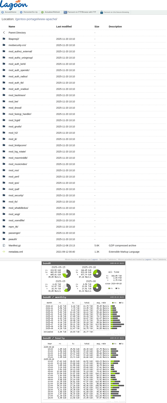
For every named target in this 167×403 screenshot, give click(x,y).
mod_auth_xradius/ (19, 89)
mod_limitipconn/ (17, 145)
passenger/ (14, 233)
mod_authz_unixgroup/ (21, 57)
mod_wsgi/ (14, 214)
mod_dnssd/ (15, 107)
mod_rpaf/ (14, 189)
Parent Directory (17, 32)
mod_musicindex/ (18, 164)
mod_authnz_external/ (20, 51)
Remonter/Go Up (30, 12)
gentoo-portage (26, 19)
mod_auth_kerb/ (17, 64)
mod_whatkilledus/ (18, 208)
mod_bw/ (13, 101)
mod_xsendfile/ (17, 220)
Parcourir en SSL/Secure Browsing (116, 12)
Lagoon (94, 259)
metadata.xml (16, 251)
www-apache (47, 19)
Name (12, 26)
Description (115, 26)
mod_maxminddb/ (18, 157)
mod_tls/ (13, 201)
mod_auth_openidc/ (19, 70)
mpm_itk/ (13, 226)
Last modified (64, 26)
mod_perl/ (14, 176)
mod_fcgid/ (14, 120)
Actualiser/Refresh (52, 12)
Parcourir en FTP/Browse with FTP (81, 12)
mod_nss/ (14, 170)
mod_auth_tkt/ (16, 82)
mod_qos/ (14, 183)
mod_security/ (16, 195)
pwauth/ (13, 239)
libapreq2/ (14, 39)
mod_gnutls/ (15, 126)
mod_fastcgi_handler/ (20, 114)
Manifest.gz (15, 245)
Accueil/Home (10, 12)
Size (97, 26)
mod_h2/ (13, 132)
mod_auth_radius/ (18, 76)
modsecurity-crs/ (17, 45)
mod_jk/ (13, 139)
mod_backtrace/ (17, 95)
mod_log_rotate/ (17, 151)
